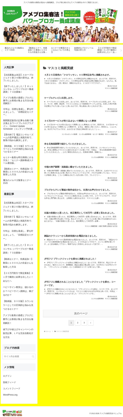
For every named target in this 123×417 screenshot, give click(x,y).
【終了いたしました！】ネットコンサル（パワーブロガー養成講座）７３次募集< (18, 249)
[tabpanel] (15, 50)
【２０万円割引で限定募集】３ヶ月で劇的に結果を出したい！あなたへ (18, 277)
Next (121, 50)
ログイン (7, 376)
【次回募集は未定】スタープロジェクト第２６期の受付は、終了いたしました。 (18, 207)
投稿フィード (9, 382)
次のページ (81, 314)
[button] (33, 356)
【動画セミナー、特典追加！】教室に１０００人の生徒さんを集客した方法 (18, 263)
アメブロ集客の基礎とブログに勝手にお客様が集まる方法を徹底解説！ (18, 319)
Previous (2, 50)
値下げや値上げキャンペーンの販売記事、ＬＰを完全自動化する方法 (18, 333)
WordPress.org (10, 395)
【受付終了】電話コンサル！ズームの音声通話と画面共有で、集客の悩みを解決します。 (18, 221)
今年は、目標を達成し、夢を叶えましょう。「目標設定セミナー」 (18, 235)
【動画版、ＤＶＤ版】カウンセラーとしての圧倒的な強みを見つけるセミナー (18, 305)
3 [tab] (63, 58)
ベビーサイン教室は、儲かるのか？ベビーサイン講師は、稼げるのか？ (18, 291)
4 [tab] (67, 58)
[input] (19, 356)
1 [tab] (56, 58)
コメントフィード (11, 388)
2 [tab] (59, 58)
